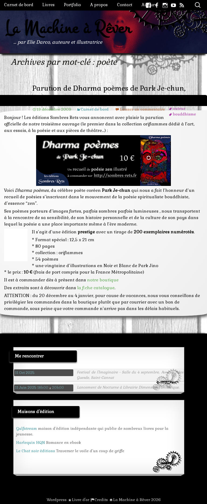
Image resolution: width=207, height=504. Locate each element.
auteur (179, 108)
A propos (99, 4)
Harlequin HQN (30, 442)
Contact (124, 4)
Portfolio (72, 4)
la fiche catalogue (96, 288)
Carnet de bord (18, 4)
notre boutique (103, 280)
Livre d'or (80, 499)
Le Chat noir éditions (35, 450)
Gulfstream (26, 428)
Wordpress (57, 499)
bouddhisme (184, 114)
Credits (101, 499)
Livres (48, 4)
